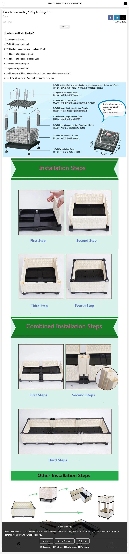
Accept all (46, 541)
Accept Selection (65, 541)
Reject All (83, 541)
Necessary (45, 546)
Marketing (83, 546)
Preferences (70, 546)
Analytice (58, 546)
